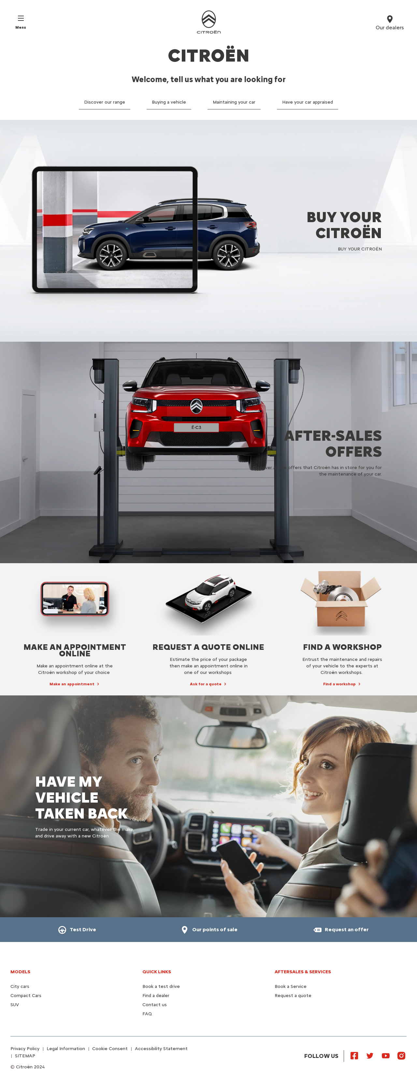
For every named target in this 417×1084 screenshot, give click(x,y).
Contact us (154, 1004)
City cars (19, 986)
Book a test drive (161, 986)
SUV (14, 1004)
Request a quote (293, 995)
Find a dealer (155, 995)
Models (20, 972)
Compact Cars (25, 995)
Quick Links (156, 972)
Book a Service (291, 986)
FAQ (147, 1014)
